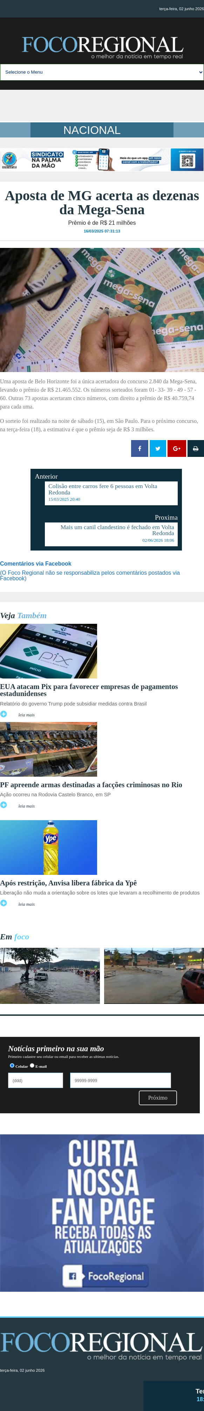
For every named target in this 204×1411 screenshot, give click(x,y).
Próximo (158, 1098)
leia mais (26, 715)
